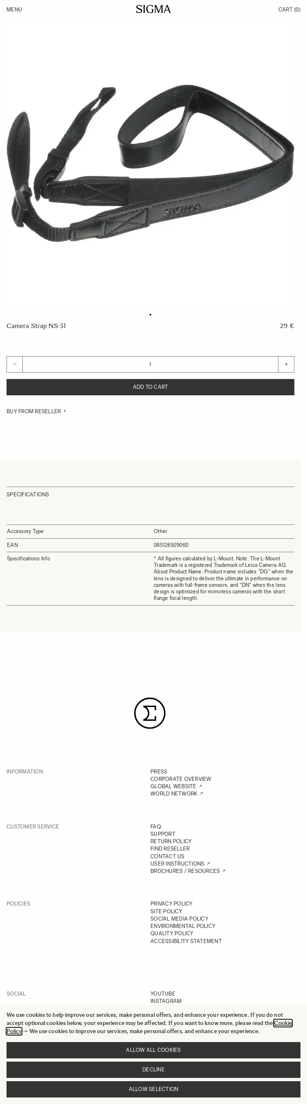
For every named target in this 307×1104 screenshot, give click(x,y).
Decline (153, 1070)
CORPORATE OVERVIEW (181, 779)
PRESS (158, 772)
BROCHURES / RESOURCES (185, 871)
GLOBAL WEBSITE (173, 786)
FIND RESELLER (170, 849)
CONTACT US (167, 856)
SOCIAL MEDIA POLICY (179, 919)
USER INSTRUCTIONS (177, 864)
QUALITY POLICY (172, 933)
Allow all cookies (153, 1050)
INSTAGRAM (165, 1001)
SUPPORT (162, 834)
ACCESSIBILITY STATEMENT (186, 941)
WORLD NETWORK (173, 794)
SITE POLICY (166, 911)
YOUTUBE (162, 994)
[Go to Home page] (153, 9)
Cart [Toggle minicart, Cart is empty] (289, 10)
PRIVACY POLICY (171, 904)
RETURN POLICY (171, 841)
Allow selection (154, 1089)
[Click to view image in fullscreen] (150, 163)
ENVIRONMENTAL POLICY (182, 926)
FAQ (155, 827)
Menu (14, 10)
